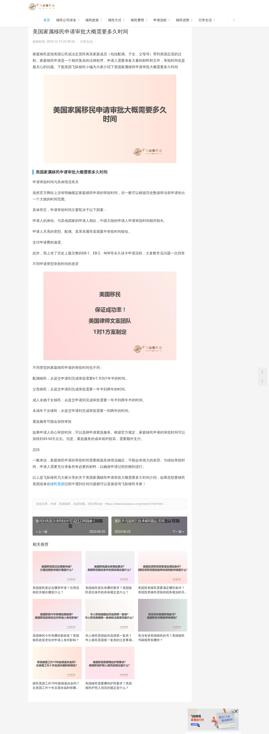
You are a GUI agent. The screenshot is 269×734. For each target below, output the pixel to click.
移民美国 (68, 496)
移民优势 (182, 21)
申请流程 (160, 21)
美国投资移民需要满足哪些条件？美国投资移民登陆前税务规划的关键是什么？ (152, 600)
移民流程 (73, 722)
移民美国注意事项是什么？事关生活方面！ (224, 263)
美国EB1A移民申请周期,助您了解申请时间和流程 (224, 228)
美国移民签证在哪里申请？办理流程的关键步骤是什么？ (54, 600)
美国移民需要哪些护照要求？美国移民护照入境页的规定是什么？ (103, 691)
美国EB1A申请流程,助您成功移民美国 (224, 280)
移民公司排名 (66, 21)
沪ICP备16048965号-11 (86, 729)
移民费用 (137, 21)
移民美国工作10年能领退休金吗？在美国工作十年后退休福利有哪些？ (54, 691)
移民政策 (92, 21)
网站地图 (123, 722)
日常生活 (205, 21)
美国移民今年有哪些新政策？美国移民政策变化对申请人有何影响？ (54, 646)
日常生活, (87, 41)
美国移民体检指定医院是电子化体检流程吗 (224, 297)
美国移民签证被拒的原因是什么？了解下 (224, 315)
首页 (46, 21)
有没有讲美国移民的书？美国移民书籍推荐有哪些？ (152, 646)
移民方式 (114, 21)
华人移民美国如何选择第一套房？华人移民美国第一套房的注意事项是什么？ (103, 646)
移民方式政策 (37, 722)
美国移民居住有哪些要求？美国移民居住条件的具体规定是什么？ (103, 600)
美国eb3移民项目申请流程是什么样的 (225, 194)
